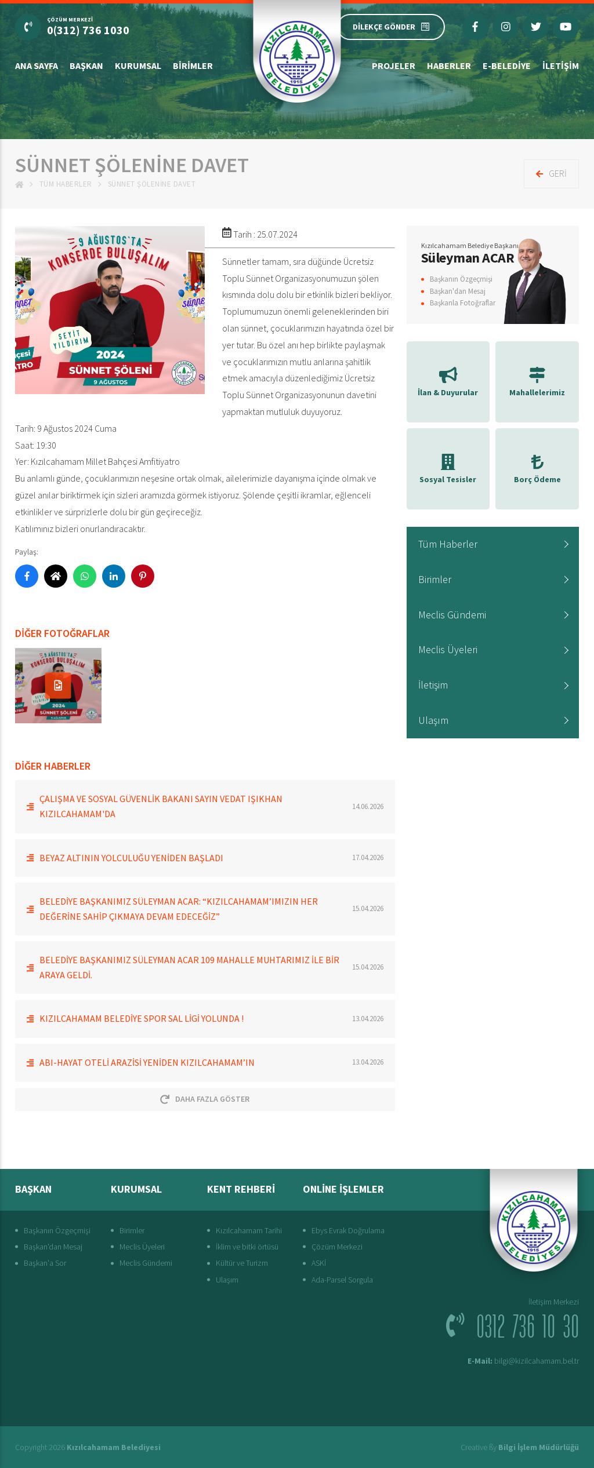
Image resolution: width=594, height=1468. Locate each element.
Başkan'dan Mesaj (458, 291)
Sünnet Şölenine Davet (152, 184)
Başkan (86, 65)
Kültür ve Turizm (242, 1263)
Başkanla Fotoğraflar (462, 303)
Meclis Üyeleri (447, 649)
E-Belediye (507, 65)
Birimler (193, 65)
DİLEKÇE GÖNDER (391, 26)
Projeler (393, 65)
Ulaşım (433, 720)
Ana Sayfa (36, 65)
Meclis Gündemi (452, 614)
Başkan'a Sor (45, 1263)
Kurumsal (138, 65)
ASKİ (319, 1263)
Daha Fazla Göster (204, 1099)
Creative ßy (520, 1447)
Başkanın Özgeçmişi (461, 279)
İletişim (560, 65)
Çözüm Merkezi (337, 1246)
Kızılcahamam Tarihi (249, 1230)
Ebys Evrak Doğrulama (348, 1230)
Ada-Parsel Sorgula (342, 1279)
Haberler (449, 65)
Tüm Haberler (65, 184)
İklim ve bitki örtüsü (247, 1246)
